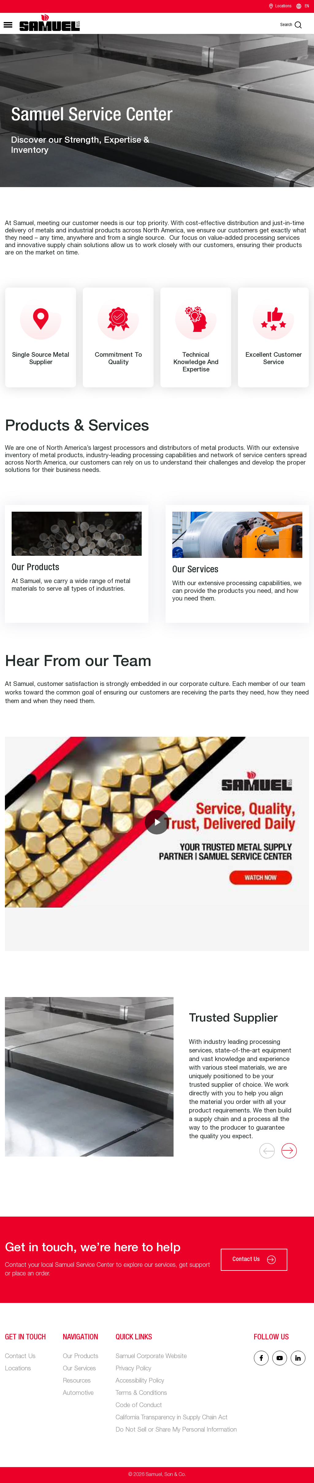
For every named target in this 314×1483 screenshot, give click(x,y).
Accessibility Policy (140, 1381)
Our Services (79, 1369)
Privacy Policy (133, 1369)
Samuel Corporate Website (151, 1357)
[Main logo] (50, 22)
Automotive (78, 1394)
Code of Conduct (139, 1406)
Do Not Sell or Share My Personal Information (176, 1430)
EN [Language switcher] (302, 6)
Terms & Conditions (141, 1394)
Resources (77, 1381)
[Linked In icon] (279, 1358)
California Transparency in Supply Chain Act (172, 1418)
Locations (280, 6)
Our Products (80, 1357)
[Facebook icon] (261, 1358)
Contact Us (254, 1259)
